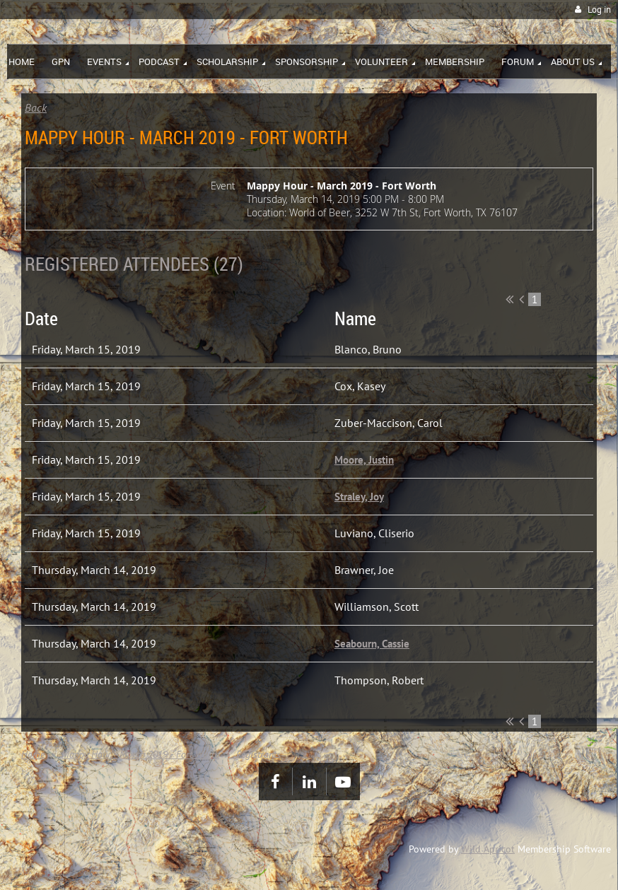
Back (36, 107)
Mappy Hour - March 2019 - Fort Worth (140, 754)
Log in (599, 10)
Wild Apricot (488, 849)
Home (33, 754)
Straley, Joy (359, 496)
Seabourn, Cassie (371, 643)
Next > (576, 299)
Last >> (588, 299)
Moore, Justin (364, 460)
